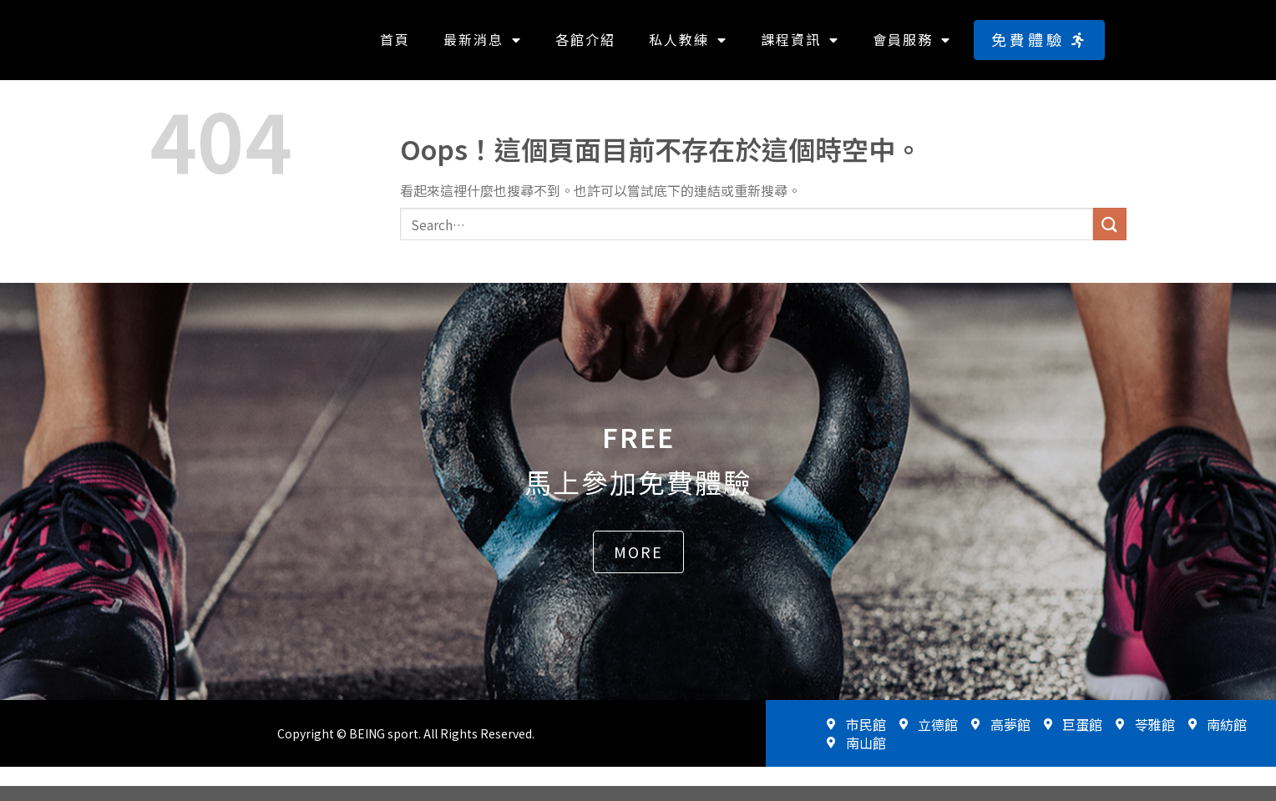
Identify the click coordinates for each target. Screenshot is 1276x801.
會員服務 (912, 48)
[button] (1039, 47)
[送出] (1110, 239)
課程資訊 (800, 48)
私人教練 (688, 48)
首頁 (395, 47)
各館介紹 (585, 47)
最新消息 (482, 48)
